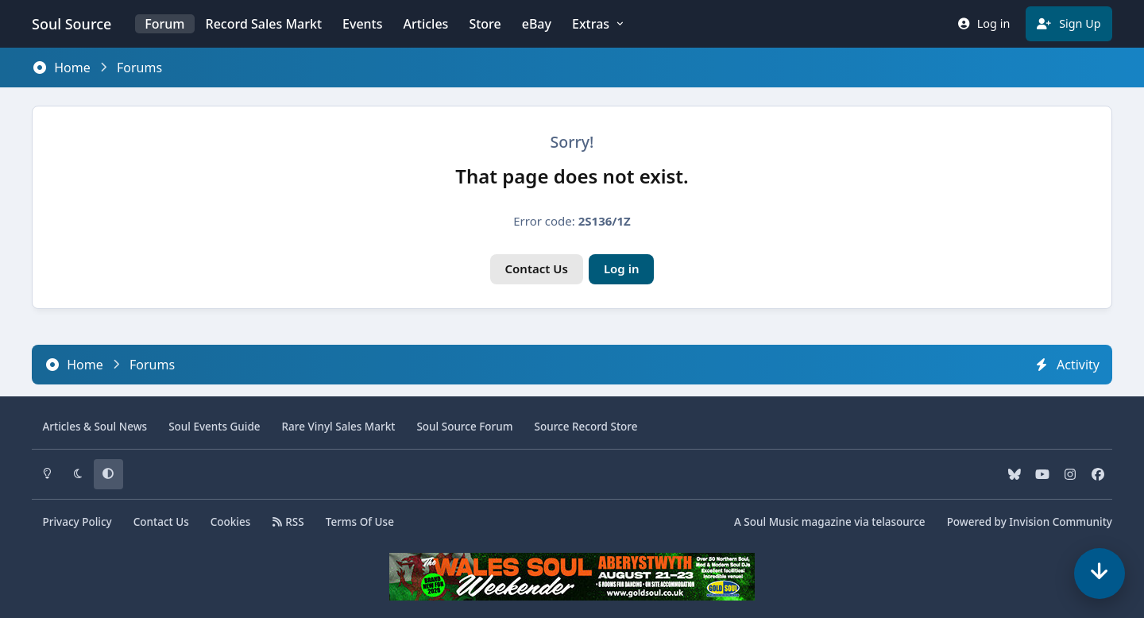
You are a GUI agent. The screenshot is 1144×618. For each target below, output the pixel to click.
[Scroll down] (1099, 573)
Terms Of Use (360, 522)
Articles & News (95, 426)
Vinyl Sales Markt (339, 426)
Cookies (231, 522)
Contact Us (536, 268)
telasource (898, 522)
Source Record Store (586, 426)
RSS (287, 522)
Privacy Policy (77, 522)
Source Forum (464, 426)
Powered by (1029, 522)
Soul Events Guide (214, 426)
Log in (622, 268)
